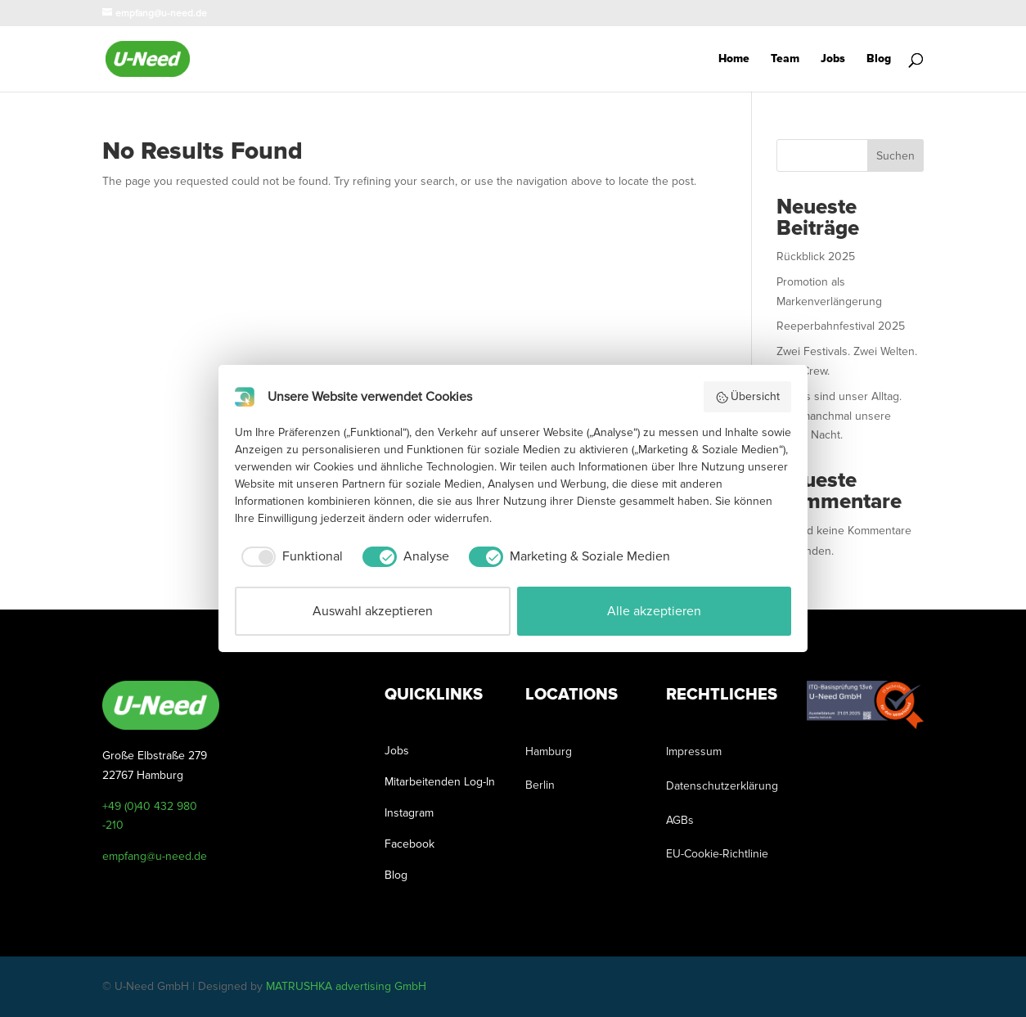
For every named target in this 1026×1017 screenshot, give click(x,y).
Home (733, 59)
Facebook (409, 844)
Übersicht (748, 396)
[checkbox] (289, 556)
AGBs (680, 820)
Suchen (895, 156)
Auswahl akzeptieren (373, 611)
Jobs (833, 59)
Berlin (540, 785)
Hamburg (548, 751)
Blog (878, 59)
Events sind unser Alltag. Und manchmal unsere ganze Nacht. (839, 416)
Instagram (409, 813)
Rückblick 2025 (815, 256)
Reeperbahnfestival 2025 (840, 326)
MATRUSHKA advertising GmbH (346, 986)
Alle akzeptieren (654, 611)
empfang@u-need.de (154, 856)
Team (785, 59)
